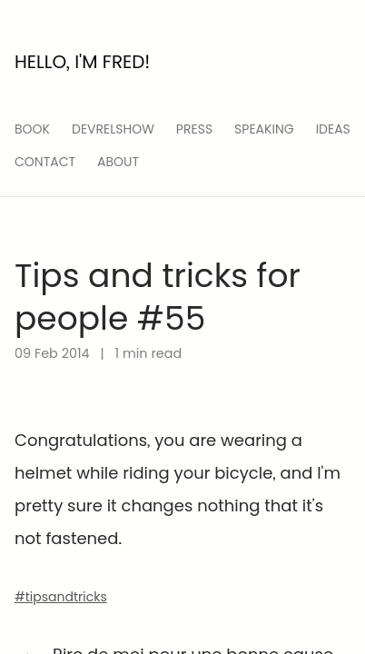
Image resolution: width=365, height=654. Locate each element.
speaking (264, 129)
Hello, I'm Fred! (82, 61)
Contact (45, 162)
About (118, 162)
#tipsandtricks (61, 597)
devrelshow (113, 129)
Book (32, 129)
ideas (333, 129)
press (194, 129)
